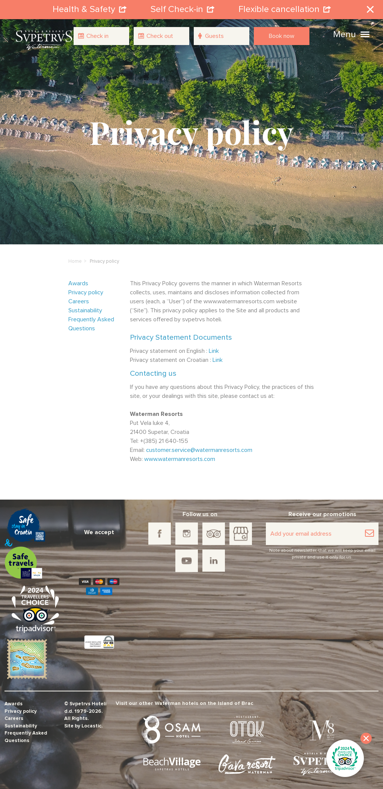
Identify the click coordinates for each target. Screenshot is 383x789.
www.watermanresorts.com (179, 458)
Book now (281, 36)
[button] (365, 33)
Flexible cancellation (284, 9)
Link (214, 350)
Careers (78, 300)
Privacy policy (85, 291)
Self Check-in (182, 9)
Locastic (91, 725)
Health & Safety (90, 9)
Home (74, 260)
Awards (78, 282)
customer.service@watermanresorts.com (199, 449)
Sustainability (85, 309)
